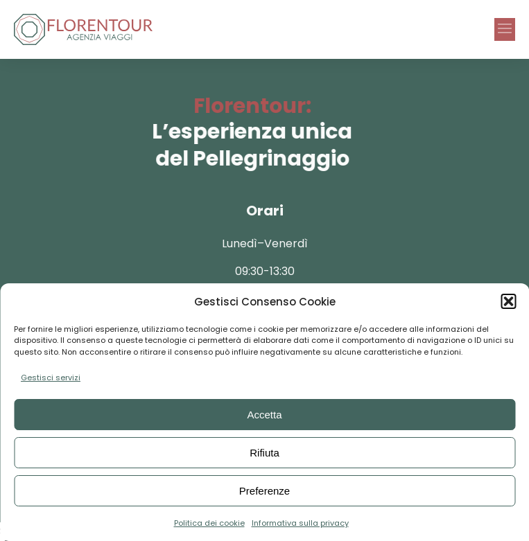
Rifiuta (264, 453)
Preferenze (264, 491)
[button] (508, 301)
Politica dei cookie (209, 523)
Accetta (264, 414)
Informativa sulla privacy (300, 523)
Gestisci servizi (50, 377)
